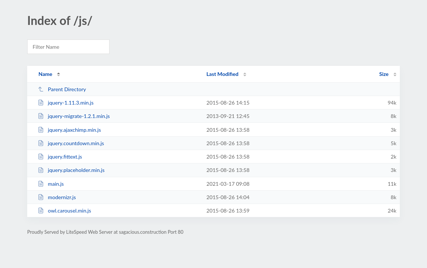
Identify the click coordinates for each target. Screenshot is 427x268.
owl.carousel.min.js (64, 210)
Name (45, 74)
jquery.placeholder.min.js (71, 170)
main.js (51, 184)
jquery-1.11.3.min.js (66, 102)
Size (384, 74)
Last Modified (222, 74)
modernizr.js (57, 197)
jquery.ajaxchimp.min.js (69, 130)
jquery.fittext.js (60, 156)
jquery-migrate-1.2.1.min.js (74, 116)
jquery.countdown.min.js (71, 143)
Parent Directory (62, 89)
